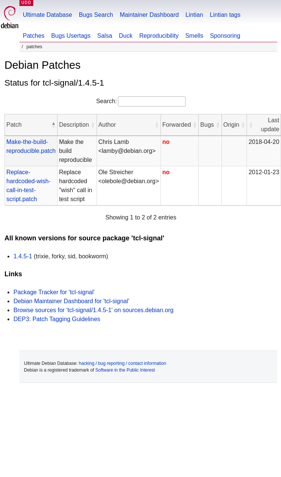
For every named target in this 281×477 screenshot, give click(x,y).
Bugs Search (96, 15)
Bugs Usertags (71, 36)
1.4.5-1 (22, 256)
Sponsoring (225, 36)
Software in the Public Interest (125, 370)
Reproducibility (158, 36)
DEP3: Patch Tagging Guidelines (56, 319)
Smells (194, 36)
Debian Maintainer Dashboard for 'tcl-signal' (71, 301)
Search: (106, 101)
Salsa (104, 36)
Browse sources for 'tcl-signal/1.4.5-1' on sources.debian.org (93, 310)
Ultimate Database (47, 15)
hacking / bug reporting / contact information (122, 363)
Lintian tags (225, 15)
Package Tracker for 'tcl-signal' (54, 292)
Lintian (194, 15)
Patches (34, 36)
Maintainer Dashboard (149, 15)
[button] (53, 125)
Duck (125, 36)
